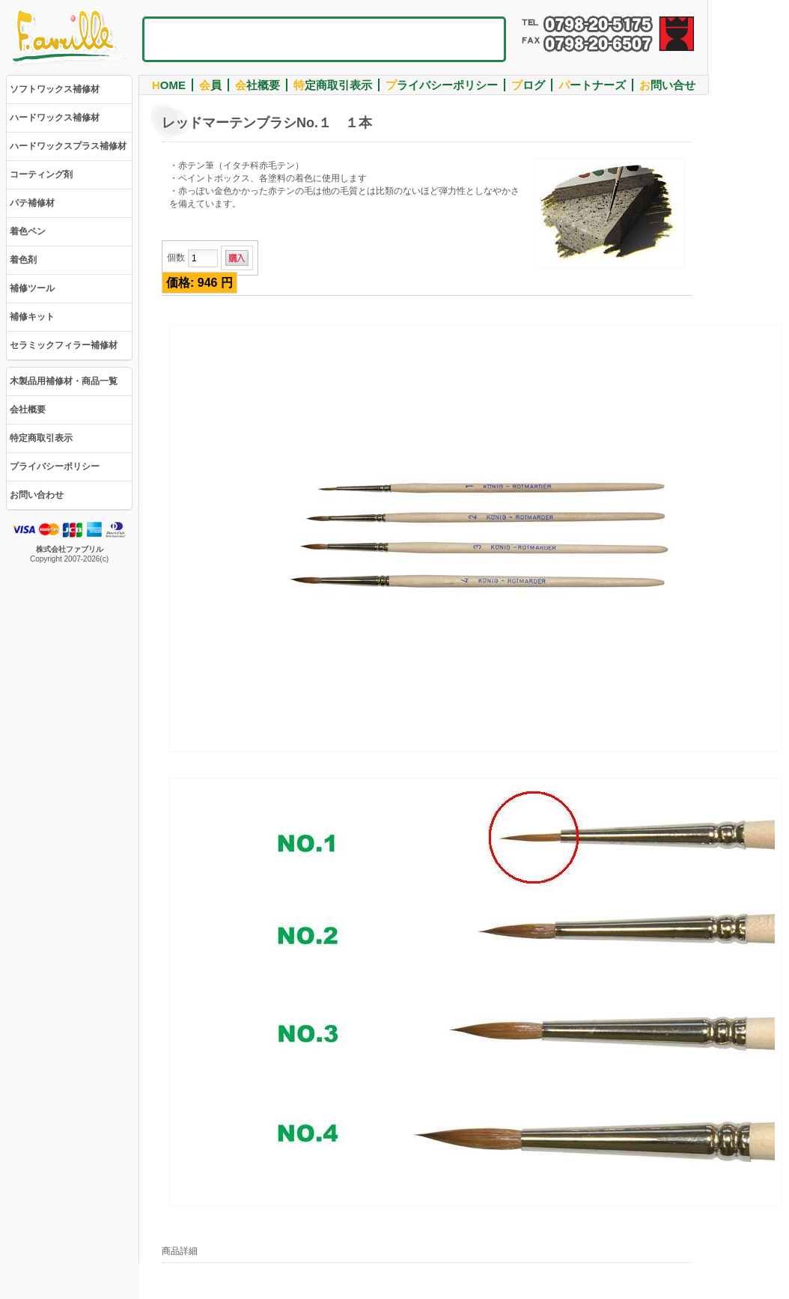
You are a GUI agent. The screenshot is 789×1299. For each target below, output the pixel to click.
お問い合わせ (37, 495)
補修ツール (32, 288)
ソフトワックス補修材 (55, 89)
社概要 (257, 85)
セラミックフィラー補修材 (64, 345)
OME (169, 85)
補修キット (32, 316)
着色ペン (28, 231)
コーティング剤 (41, 174)
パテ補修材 (32, 203)
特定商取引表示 (41, 438)
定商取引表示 (332, 85)
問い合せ (667, 85)
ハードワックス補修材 (55, 117)
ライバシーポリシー (442, 85)
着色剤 (23, 260)
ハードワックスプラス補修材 (68, 146)
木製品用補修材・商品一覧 (64, 381)
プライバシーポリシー (55, 466)
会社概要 (28, 409)
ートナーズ (592, 85)
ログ (528, 85)
